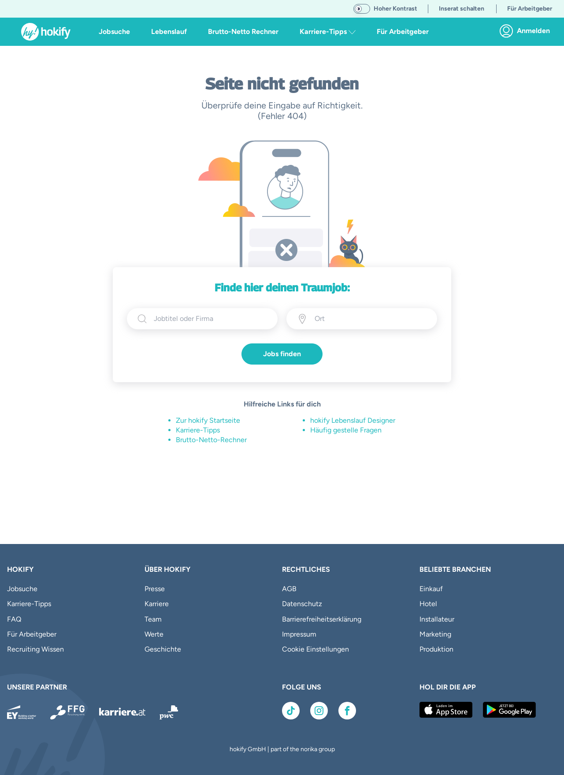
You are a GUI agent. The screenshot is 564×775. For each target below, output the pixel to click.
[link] (527, 30)
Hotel (428, 604)
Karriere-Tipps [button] (328, 31)
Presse (155, 589)
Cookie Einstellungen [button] (315, 649)
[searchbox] (210, 318)
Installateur (436, 619)
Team (153, 619)
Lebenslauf (169, 31)
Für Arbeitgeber (403, 31)
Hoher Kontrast (395, 8)
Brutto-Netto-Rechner (211, 440)
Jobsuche (114, 31)
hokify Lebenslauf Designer (352, 420)
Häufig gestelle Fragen (346, 430)
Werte (154, 634)
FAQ (14, 619)
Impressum (299, 634)
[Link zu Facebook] (347, 710)
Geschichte (163, 649)
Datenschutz (302, 604)
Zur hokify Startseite (208, 420)
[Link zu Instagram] (319, 710)
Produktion (436, 649)
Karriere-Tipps (198, 430)
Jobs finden (282, 354)
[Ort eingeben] (355, 318)
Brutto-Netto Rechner (243, 31)
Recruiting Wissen (35, 649)
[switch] (361, 9)
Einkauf (431, 589)
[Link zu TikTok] (291, 710)
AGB (289, 589)
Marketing (435, 634)
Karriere (157, 604)
